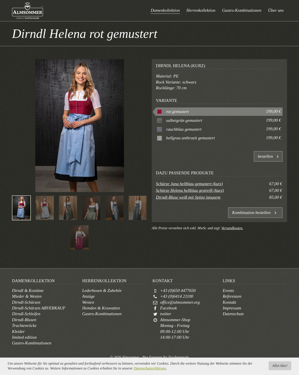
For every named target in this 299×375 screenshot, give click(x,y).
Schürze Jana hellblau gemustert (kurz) (189, 183)
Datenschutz (233, 313)
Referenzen (232, 296)
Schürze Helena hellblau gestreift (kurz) (190, 190)
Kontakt (229, 302)
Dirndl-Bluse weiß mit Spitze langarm (188, 197)
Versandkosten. (232, 228)
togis (155, 362)
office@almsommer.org (180, 302)
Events (228, 290)
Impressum (232, 308)
